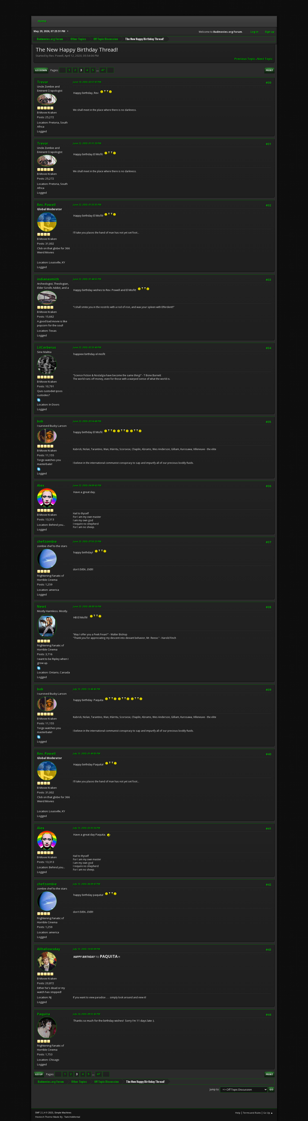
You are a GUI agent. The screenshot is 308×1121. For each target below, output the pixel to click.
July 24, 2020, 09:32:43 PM (86, 1013)
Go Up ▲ (268, 1112)
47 (103, 70)
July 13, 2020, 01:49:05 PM (86, 753)
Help (237, 1112)
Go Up (39, 1074)
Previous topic (244, 59)
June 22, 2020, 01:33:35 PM (87, 204)
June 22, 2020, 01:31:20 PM (87, 143)
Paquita (43, 1014)
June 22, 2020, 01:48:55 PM (87, 279)
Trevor (42, 82)
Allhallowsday (48, 949)
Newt (41, 606)
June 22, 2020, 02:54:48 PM (87, 421)
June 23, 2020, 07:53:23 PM (87, 541)
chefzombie (47, 541)
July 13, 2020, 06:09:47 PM (86, 883)
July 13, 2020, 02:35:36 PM (86, 827)
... (97, 70)
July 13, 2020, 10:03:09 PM (86, 948)
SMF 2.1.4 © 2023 (44, 1112)
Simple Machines (63, 1112)
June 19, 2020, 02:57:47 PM (87, 81)
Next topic (265, 59)
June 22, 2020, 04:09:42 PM (87, 485)
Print (269, 70)
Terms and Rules (252, 1112)
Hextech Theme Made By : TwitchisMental (57, 1116)
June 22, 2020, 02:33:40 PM (87, 347)
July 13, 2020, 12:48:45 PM (86, 689)
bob (40, 421)
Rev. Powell (46, 204)
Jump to (214, 1089)
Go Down (41, 70)
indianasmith (48, 279)
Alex (40, 485)
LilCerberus (46, 347)
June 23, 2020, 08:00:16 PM (87, 606)
